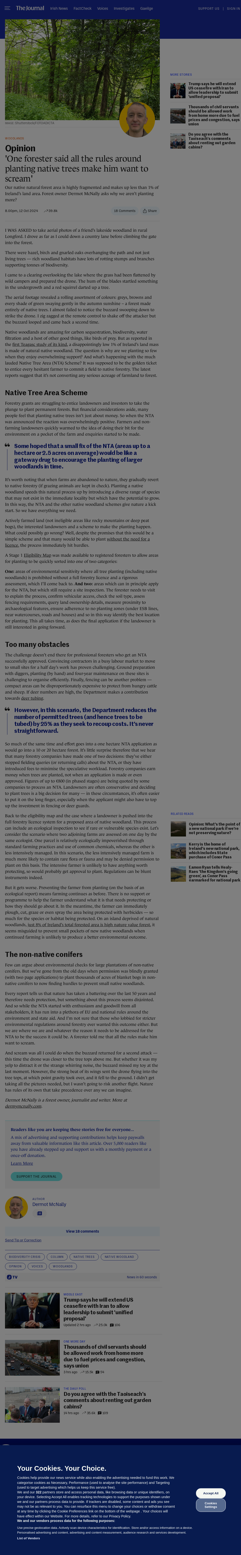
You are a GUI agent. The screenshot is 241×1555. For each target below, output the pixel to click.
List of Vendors (28, 1538)
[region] (120, 1500)
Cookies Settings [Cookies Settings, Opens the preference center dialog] (211, 1505)
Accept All (210, 1493)
